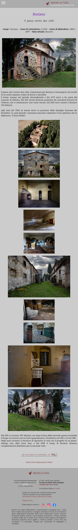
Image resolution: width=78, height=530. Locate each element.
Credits (57, 488)
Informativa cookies (45, 496)
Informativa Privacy (29, 496)
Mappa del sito (27, 500)
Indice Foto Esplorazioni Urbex (39, 462)
